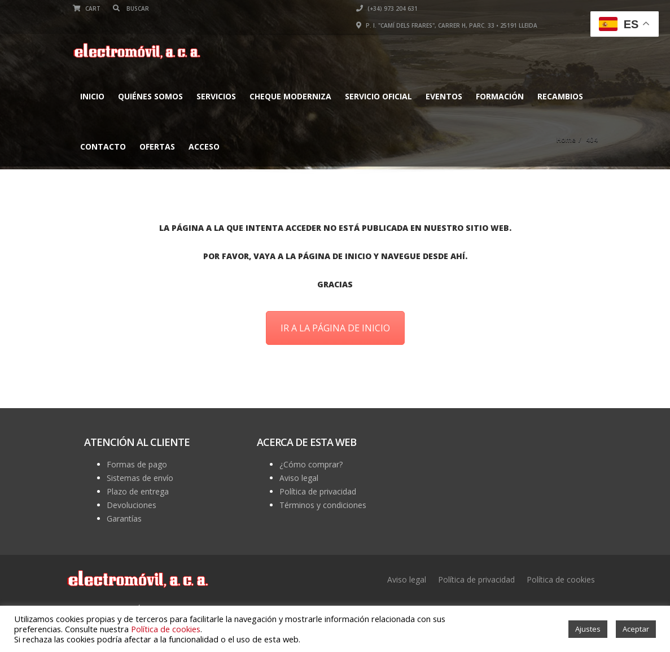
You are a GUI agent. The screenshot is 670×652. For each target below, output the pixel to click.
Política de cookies (561, 579)
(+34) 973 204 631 (387, 8)
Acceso (204, 146)
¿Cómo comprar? (311, 464)
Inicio (92, 96)
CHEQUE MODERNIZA (290, 96)
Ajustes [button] (588, 629)
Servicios (216, 96)
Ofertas (157, 146)
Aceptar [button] (636, 629)
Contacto (103, 146)
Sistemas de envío (140, 477)
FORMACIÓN (500, 96)
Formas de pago (137, 464)
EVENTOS (444, 96)
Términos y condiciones (322, 505)
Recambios (560, 96)
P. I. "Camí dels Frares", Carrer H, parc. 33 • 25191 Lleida (446, 25)
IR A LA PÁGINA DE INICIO (335, 328)
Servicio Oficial (378, 96)
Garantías (124, 518)
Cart (86, 8)
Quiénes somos (150, 96)
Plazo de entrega (138, 491)
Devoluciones (131, 505)
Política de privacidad (317, 491)
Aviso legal (298, 477)
